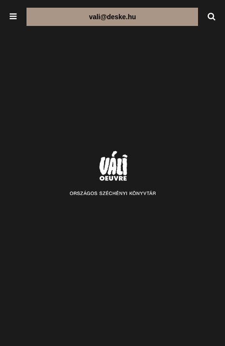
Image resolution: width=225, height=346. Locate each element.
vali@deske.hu (112, 17)
